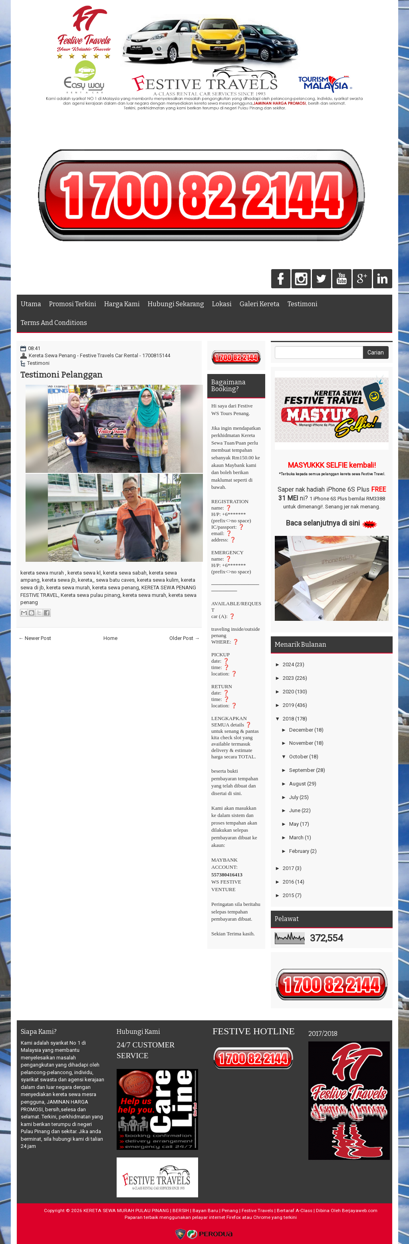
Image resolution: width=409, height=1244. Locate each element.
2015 (288, 895)
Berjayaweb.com (359, 1210)
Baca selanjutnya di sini (323, 523)
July (293, 797)
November (301, 743)
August (297, 784)
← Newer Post (34, 638)
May (294, 824)
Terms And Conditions (54, 323)
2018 (288, 719)
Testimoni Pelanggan (61, 375)
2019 (288, 705)
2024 (288, 664)
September (302, 770)
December (301, 730)
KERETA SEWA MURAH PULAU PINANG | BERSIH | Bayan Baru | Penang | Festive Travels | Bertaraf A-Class (197, 1210)
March (296, 837)
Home (110, 638)
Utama (31, 304)
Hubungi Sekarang (176, 304)
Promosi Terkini (72, 304)
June (294, 810)
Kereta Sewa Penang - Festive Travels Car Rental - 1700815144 (99, 355)
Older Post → (184, 638)
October (298, 757)
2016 (288, 882)
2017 (288, 868)
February (299, 851)
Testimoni (303, 304)
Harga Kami (122, 304)
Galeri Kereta (260, 304)
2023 (288, 678)
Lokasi (222, 304)
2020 (288, 692)
